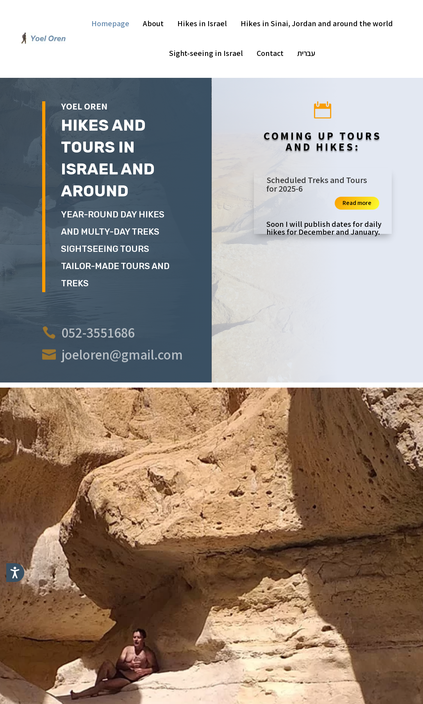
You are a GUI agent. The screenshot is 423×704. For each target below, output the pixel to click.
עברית (306, 53)
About (153, 23)
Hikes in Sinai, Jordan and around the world (317, 23)
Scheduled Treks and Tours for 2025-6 (316, 184)
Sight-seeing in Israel (206, 53)
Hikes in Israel (202, 23)
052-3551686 (98, 342)
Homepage (110, 23)
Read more (357, 203)
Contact (270, 53)
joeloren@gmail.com (122, 364)
